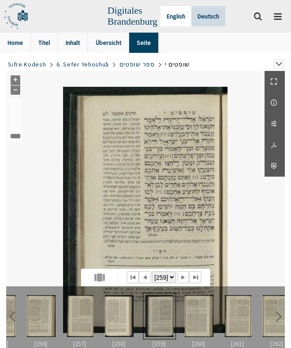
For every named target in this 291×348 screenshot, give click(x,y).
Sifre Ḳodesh (27, 64)
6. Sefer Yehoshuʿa (82, 64)
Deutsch (208, 16)
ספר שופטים (137, 64)
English (176, 16)
